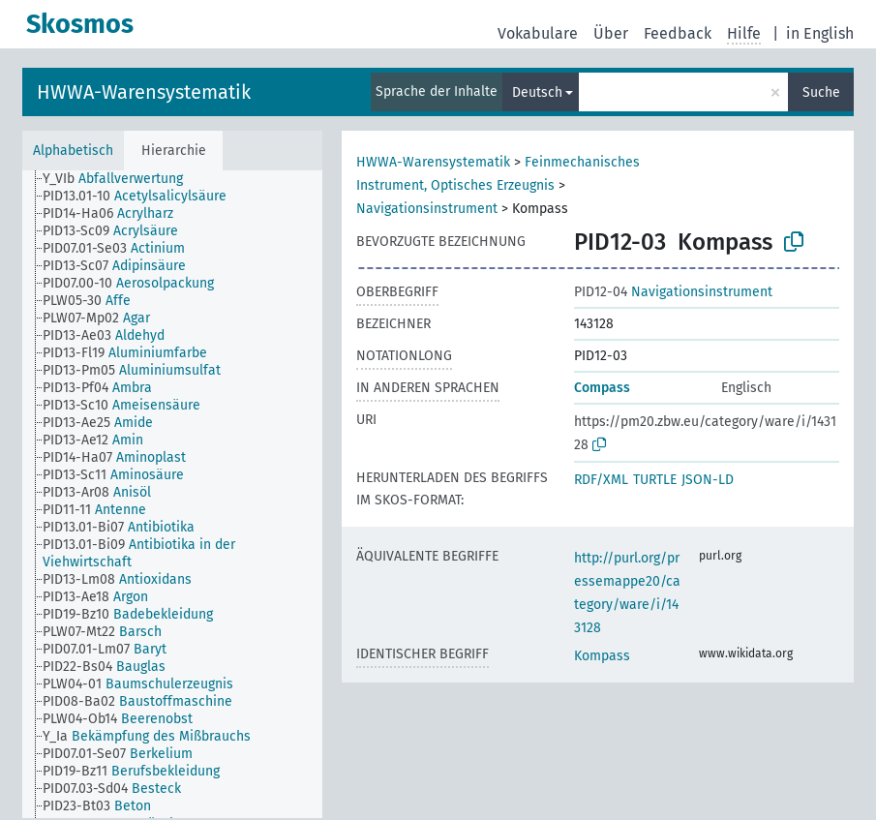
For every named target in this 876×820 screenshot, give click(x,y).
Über (610, 33)
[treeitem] (121, 179)
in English (820, 33)
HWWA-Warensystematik (144, 92)
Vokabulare (538, 33)
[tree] (172, 494)
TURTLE (655, 479)
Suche (821, 92)
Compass (602, 388)
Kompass (602, 656)
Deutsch (537, 92)
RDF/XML (601, 479)
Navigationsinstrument (427, 208)
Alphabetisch (73, 150)
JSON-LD (707, 479)
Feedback (677, 33)
